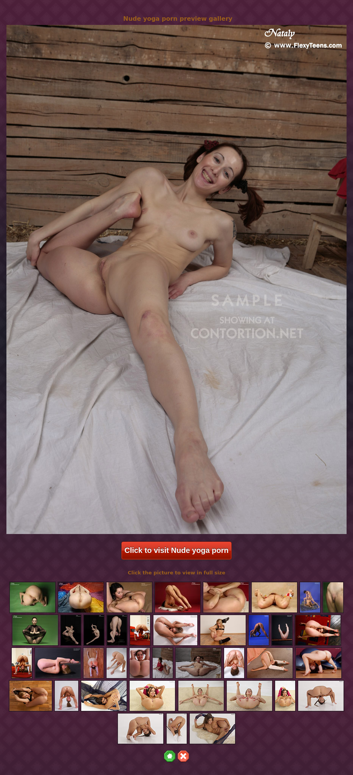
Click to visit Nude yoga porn (176, 550)
